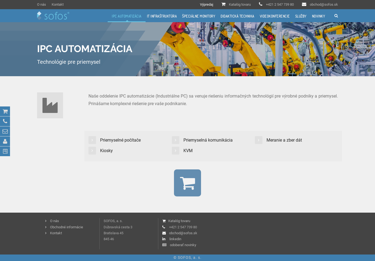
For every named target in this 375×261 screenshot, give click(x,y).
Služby (301, 16)
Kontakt (58, 4)
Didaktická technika (237, 16)
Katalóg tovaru (240, 4)
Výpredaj (206, 4)
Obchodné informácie (66, 227)
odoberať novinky (183, 245)
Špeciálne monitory (198, 16)
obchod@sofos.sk (324, 4)
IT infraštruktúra (162, 16)
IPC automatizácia (127, 16)
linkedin (175, 239)
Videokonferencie (275, 16)
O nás (41, 4)
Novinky (318, 16)
